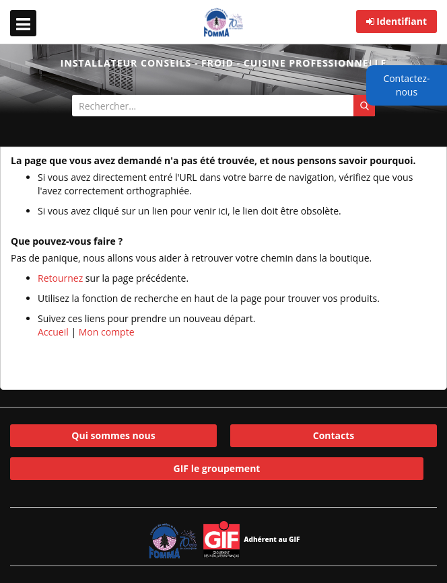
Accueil (53, 331)
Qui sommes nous (113, 435)
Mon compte (107, 331)
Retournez (60, 278)
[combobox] (223, 105)
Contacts (334, 435)
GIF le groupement (217, 468)
